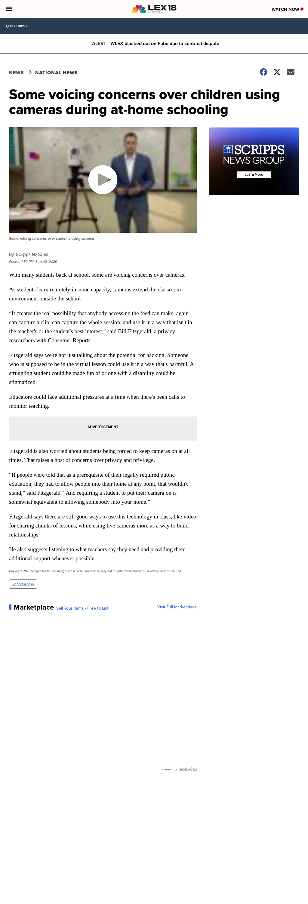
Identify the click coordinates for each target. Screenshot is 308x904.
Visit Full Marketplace (177, 607)
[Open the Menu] (9, 9)
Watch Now (287, 9)
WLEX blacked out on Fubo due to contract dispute (164, 43)
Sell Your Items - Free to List (82, 608)
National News (56, 72)
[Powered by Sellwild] (188, 769)
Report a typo (23, 584)
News (16, 72)
